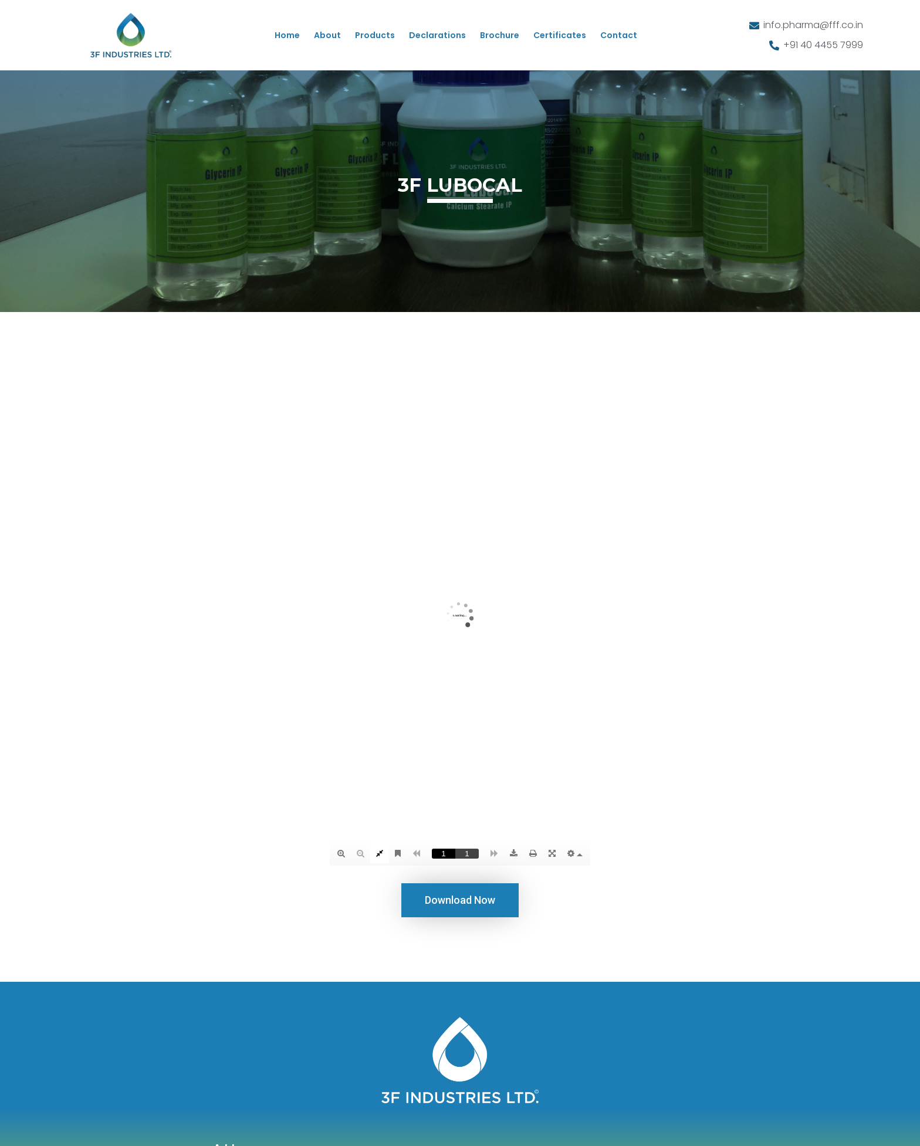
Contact (618, 35)
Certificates (559, 35)
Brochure (499, 35)
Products (375, 35)
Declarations (437, 35)
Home (287, 35)
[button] (460, 900)
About (327, 35)
